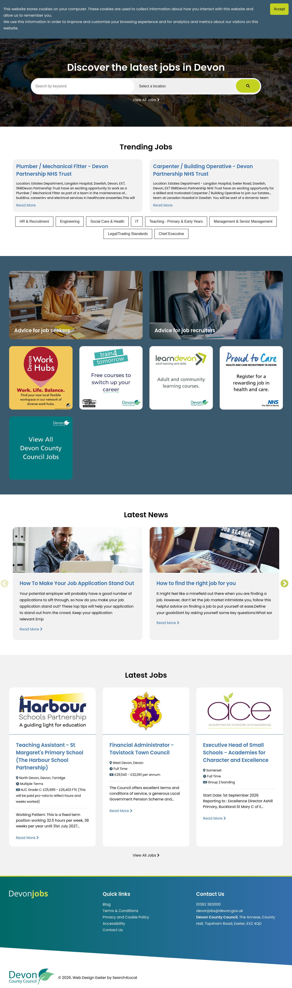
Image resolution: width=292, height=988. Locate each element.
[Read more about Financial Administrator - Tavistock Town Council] (121, 811)
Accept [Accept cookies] (279, 9)
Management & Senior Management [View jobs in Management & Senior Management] (243, 221)
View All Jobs (146, 99)
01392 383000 (208, 904)
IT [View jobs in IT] (136, 221)
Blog (107, 904)
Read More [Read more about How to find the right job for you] (167, 622)
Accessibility (114, 923)
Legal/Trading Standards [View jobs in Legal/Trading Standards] (128, 234)
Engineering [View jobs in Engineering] (69, 221)
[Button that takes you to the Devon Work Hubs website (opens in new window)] (41, 378)
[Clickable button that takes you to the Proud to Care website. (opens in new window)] (251, 378)
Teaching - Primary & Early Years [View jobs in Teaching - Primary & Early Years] (176, 221)
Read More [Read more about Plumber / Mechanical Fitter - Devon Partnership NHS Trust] (26, 205)
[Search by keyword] (86, 86)
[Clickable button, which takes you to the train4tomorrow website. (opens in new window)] (111, 378)
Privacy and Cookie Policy (126, 917)
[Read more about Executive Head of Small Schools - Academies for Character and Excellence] (214, 818)
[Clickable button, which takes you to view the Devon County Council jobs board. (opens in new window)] (41, 448)
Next (284, 583)
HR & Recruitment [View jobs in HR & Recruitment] (34, 221)
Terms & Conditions (120, 910)
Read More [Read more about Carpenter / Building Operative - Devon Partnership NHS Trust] (162, 205)
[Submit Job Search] (253, 86)
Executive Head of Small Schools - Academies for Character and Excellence (236, 753)
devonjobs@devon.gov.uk (219, 910)
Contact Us (113, 930)
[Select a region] (193, 86)
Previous (4, 583)
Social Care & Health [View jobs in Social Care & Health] (107, 221)
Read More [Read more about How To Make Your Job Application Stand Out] (31, 629)
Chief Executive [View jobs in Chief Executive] (171, 234)
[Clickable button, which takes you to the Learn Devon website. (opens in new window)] (181, 378)
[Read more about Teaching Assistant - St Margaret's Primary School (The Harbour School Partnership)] (27, 838)
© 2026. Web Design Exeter (82, 977)
